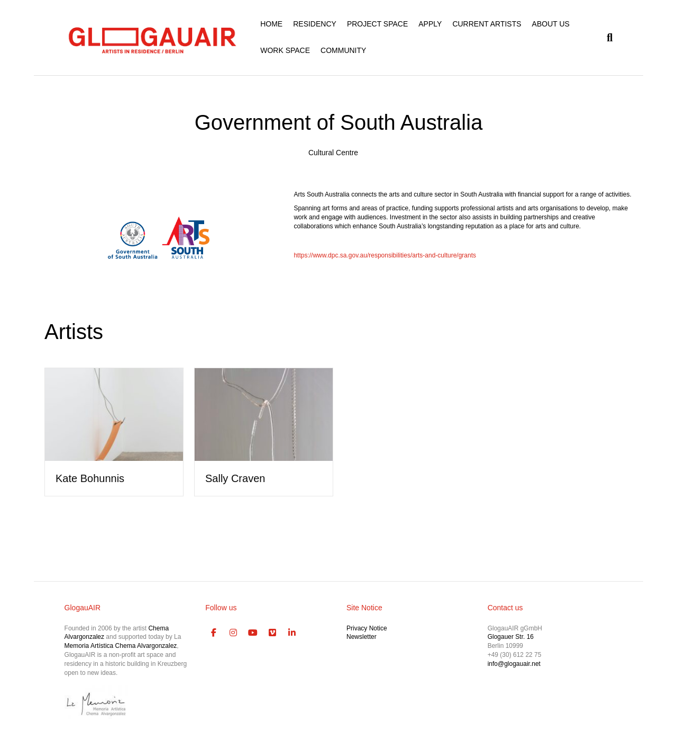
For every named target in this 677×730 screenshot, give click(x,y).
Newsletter (361, 636)
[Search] (606, 37)
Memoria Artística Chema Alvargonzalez (121, 645)
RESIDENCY (314, 24)
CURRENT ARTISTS (486, 24)
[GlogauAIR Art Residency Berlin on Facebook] (213, 633)
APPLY (430, 24)
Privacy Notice (366, 628)
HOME (271, 24)
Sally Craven (235, 478)
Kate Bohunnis (90, 478)
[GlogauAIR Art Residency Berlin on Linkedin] (291, 633)
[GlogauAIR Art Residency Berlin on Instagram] (233, 633)
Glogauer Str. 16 (511, 636)
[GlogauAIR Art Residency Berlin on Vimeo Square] (272, 633)
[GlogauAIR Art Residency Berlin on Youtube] (252, 633)
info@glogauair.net (514, 663)
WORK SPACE (285, 50)
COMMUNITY (343, 50)
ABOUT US (551, 24)
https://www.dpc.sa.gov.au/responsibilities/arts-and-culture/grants (385, 255)
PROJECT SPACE (377, 24)
